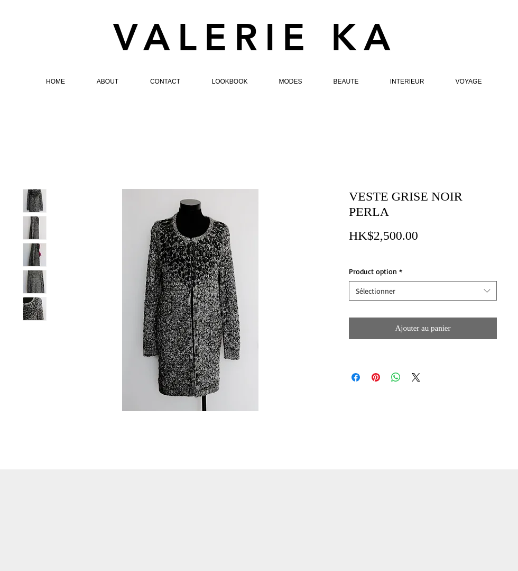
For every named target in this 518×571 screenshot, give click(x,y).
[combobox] (423, 291)
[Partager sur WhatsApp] (396, 377)
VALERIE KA (255, 38)
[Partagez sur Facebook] (355, 377)
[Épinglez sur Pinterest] (375, 377)
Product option (375, 271)
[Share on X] (416, 377)
